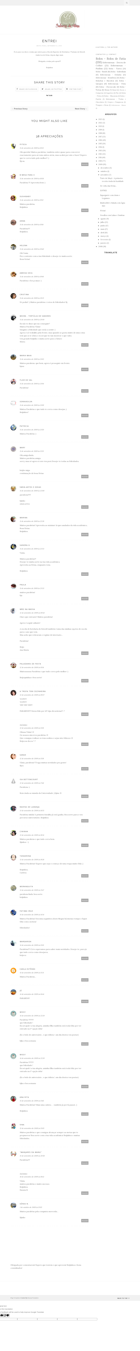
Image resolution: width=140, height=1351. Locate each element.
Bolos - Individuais (118, 72)
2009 (100, 164)
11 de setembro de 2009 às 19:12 (31, 200)
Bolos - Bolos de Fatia (111, 58)
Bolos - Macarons (110, 96)
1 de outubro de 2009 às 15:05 (31, 1207)
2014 (100, 147)
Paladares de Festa (30, 664)
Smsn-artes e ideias (30, 487)
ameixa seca (26, 273)
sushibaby (25, 196)
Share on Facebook (28, 89)
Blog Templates (15, 1298)
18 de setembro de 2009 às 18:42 (32, 1177)
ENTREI (103, 190)
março (103, 236)
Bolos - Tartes (115, 69)
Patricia (24, 426)
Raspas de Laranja (30, 807)
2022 (100, 123)
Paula (23, 585)
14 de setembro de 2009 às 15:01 (32, 945)
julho (102, 222)
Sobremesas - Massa (118, 105)
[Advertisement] (67, 5)
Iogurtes (109, 93)
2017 (100, 137)
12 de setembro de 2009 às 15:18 (32, 758)
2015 (100, 143)
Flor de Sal (26, 380)
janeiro (103, 243)
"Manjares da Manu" (31, 1152)
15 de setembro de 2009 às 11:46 (32, 1101)
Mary (22, 447)
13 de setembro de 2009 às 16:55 (32, 811)
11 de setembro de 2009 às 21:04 (32, 384)
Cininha (24, 831)
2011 (100, 157)
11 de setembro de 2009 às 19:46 (32, 277)
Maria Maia (26, 355)
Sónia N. (24, 1204)
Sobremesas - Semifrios (106, 78)
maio (102, 229)
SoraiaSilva (26, 401)
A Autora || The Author (107, 47)
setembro (104, 175)
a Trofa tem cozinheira (33, 691)
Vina (22, 1125)
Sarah (23, 755)
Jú (21, 990)
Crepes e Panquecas (115, 102)
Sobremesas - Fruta (117, 84)
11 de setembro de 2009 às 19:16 (31, 225)
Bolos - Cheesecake (107, 87)
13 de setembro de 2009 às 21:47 (32, 890)
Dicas (107, 90)
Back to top (123, 1298)
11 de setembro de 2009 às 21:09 (32, 405)
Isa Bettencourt (29, 779)
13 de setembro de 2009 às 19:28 (32, 860)
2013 (100, 150)
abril (102, 232)
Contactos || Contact (106, 54)
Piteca (23, 144)
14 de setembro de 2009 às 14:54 (32, 915)
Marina (23, 518)
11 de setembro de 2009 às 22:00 (32, 491)
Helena (23, 245)
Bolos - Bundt (101, 72)
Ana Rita (24, 1097)
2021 (100, 126)
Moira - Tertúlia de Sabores (35, 316)
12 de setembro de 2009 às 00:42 (32, 613)
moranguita (26, 886)
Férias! (103, 211)
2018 (100, 133)
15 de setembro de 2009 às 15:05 (32, 1128)
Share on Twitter (53, 89)
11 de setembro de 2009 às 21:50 (32, 430)
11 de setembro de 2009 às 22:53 (32, 549)
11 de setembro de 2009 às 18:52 (32, 148)
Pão (117, 93)
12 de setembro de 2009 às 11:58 (32, 728)
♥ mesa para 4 (27, 175)
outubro (103, 171)
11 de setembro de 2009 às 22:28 (32, 521)
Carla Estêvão (27, 969)
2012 (100, 154)
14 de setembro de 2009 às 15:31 (32, 973)
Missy (23, 1012)
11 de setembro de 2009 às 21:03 (32, 359)
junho (102, 226)
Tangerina (25, 856)
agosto (103, 219)
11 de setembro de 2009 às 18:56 (32, 178)
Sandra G (25, 545)
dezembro (104, 168)
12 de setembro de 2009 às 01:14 (32, 667)
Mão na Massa (27, 609)
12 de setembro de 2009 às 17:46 (32, 783)
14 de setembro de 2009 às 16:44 (32, 994)
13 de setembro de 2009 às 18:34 (32, 835)
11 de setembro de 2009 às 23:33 (32, 588)
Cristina (24, 294)
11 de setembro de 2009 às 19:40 (32, 249)
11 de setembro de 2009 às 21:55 (32, 451)
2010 (100, 161)
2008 (100, 246)
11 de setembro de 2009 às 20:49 (32, 320)
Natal (114, 90)
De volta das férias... (108, 186)
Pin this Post (75, 89)
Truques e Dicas (102, 105)
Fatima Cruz (26, 911)
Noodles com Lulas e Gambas (112, 215)
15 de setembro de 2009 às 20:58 (32, 1156)
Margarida (25, 941)
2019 (100, 130)
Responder (85, 164)
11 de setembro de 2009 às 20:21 (32, 298)
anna (22, 221)
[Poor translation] (6, 1315)
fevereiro (104, 239)
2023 (100, 119)
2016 (100, 140)
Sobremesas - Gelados (110, 75)
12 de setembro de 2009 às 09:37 (32, 695)
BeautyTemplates (33, 1298)
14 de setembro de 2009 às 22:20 (32, 1016)
